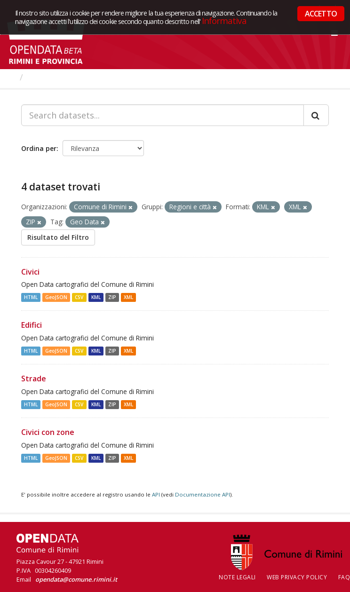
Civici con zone (47, 432)
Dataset (44, 77)
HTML (31, 297)
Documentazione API (202, 494)
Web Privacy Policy (297, 577)
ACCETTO (321, 13)
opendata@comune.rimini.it (76, 579)
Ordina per (38, 148)
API (156, 494)
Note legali (237, 577)
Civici (30, 272)
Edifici (31, 325)
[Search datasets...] (162, 115)
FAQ (344, 577)
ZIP (112, 297)
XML (128, 297)
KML (96, 297)
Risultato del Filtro (58, 237)
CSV (79, 297)
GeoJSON (56, 297)
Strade (33, 378)
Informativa (224, 20)
